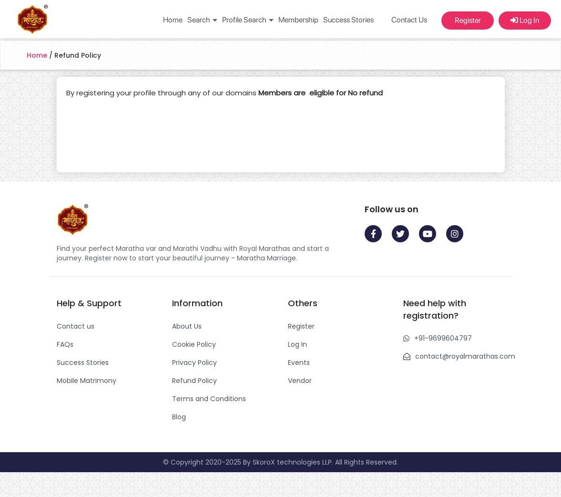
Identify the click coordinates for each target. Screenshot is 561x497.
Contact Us (409, 19)
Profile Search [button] (248, 19)
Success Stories (348, 19)
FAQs (65, 344)
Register (468, 20)
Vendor (300, 380)
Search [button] (202, 19)
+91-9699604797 (443, 338)
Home (173, 19)
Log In (524, 20)
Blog (179, 417)
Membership (298, 19)
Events (299, 362)
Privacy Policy (194, 362)
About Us (187, 326)
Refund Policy (194, 380)
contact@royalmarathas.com (465, 356)
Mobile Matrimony (86, 380)
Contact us (75, 326)
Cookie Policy (194, 344)
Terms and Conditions (209, 399)
